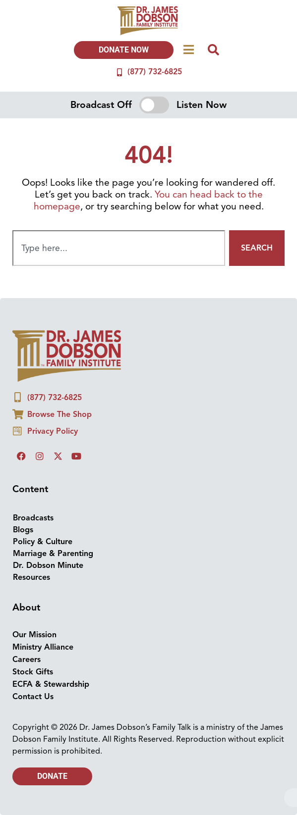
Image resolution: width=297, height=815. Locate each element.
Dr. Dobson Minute (48, 565)
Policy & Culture (42, 542)
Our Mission (34, 635)
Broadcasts (33, 518)
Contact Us (33, 697)
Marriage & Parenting (53, 554)
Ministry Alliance (42, 647)
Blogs (23, 530)
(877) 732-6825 (154, 72)
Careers (26, 659)
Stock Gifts (32, 672)
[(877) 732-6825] (119, 72)
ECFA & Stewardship (50, 684)
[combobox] (118, 248)
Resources (31, 577)
